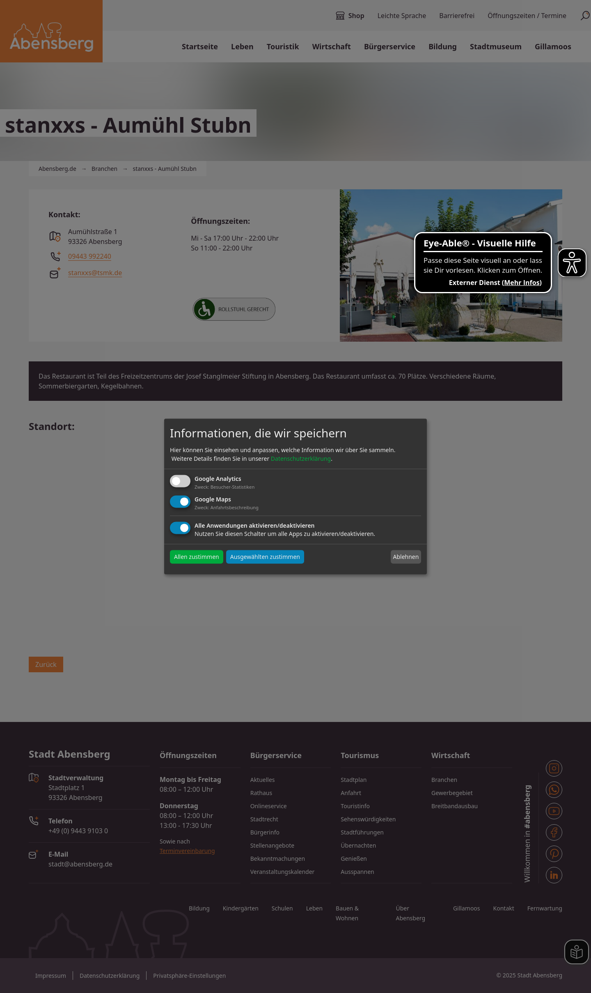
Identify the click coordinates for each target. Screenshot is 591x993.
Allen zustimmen (196, 557)
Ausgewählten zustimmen (265, 557)
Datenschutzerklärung (301, 458)
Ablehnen (406, 557)
